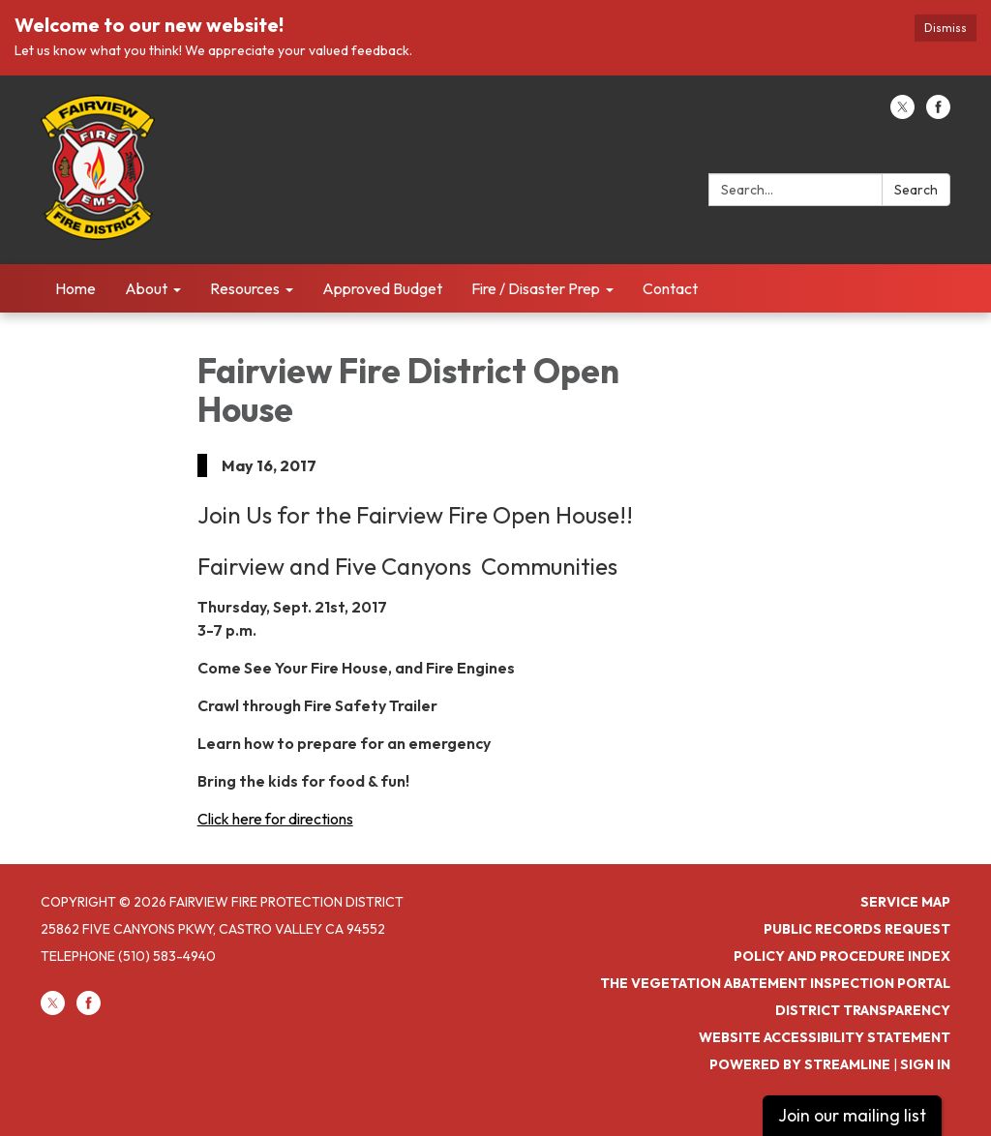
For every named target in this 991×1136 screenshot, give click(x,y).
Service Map (905, 902)
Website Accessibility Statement (824, 1037)
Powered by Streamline (799, 1064)
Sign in (925, 1064)
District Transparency (862, 1010)
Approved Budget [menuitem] (382, 288)
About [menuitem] (146, 288)
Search (916, 189)
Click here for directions (275, 818)
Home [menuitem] (75, 288)
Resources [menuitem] (245, 288)
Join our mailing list (852, 1115)
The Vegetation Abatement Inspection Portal (775, 983)
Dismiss (945, 27)
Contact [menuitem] (670, 288)
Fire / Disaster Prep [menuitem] (535, 288)
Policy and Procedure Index (842, 956)
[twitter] (902, 113)
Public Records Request (857, 929)
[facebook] (938, 113)
